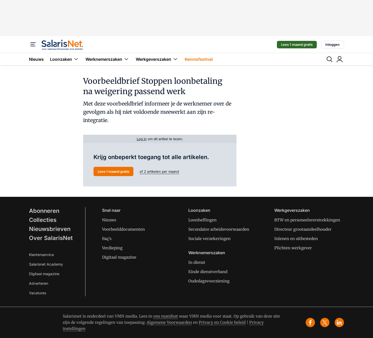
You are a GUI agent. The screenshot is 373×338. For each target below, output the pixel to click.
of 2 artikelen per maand (159, 171)
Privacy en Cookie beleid (222, 322)
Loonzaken (64, 59)
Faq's (106, 238)
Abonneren (44, 210)
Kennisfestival (199, 59)
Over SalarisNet (51, 238)
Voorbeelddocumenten (123, 229)
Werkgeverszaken (157, 59)
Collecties (42, 219)
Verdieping (112, 247)
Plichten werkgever (293, 247)
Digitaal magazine (44, 274)
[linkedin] (339, 322)
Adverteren (38, 283)
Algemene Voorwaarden (169, 322)
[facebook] (310, 322)
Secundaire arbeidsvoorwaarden (218, 229)
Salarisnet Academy (46, 264)
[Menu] (33, 44)
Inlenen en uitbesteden (296, 238)
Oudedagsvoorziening (208, 281)
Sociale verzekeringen (209, 238)
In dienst (196, 262)
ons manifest (165, 316)
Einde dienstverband (207, 271)
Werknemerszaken (107, 59)
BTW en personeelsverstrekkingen (307, 219)
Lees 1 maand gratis (297, 44)
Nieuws (36, 59)
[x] (324, 322)
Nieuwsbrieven (49, 229)
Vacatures (37, 293)
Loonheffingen (202, 219)
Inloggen (332, 44)
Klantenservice (41, 254)
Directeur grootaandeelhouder (303, 229)
